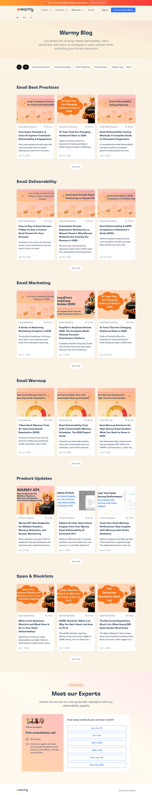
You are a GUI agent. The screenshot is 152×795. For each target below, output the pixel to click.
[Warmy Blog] (22, 790)
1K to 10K (97, 735)
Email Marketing (83, 67)
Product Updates (119, 67)
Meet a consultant (98, 3)
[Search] (19, 67)
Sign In (105, 10)
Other (129, 67)
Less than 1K (96, 728)
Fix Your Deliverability (123, 10)
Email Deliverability (62, 67)
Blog (24, 18)
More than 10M (97, 765)
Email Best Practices (40, 67)
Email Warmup (101, 67)
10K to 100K (96, 743)
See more (76, 167)
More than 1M (96, 758)
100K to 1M (97, 750)
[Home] (17, 17)
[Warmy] (25, 10)
